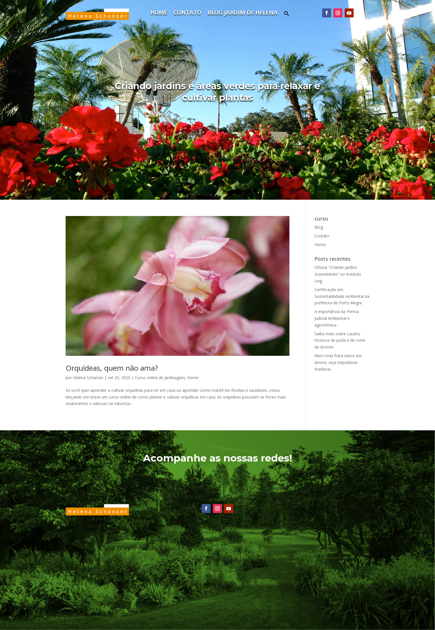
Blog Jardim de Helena (243, 13)
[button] (286, 15)
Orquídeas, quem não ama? (112, 368)
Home (158, 13)
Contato (187, 13)
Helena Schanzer (88, 377)
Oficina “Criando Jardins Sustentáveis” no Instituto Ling (337, 274)
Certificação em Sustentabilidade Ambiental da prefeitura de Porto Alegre (341, 296)
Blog (318, 227)
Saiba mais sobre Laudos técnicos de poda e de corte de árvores (339, 340)
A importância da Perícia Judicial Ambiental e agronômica (336, 318)
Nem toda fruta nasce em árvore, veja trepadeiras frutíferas (338, 362)
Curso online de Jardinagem (160, 377)
